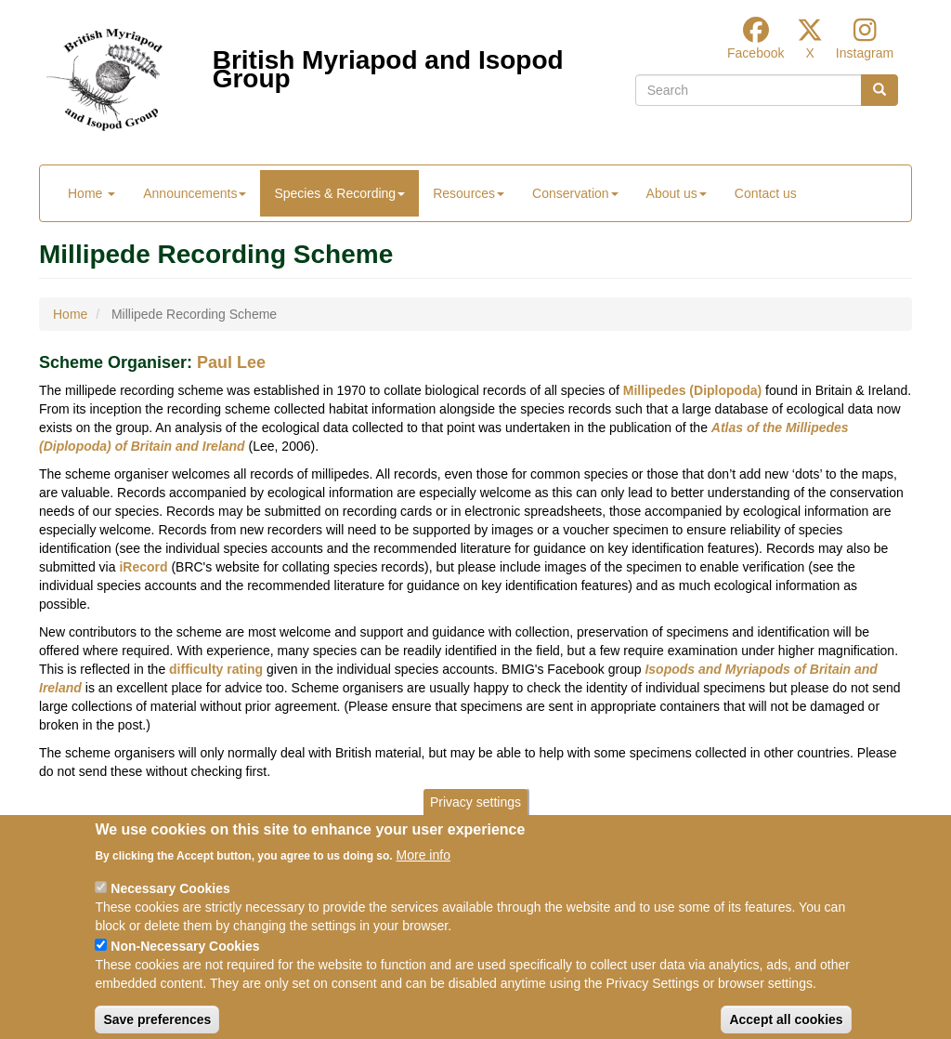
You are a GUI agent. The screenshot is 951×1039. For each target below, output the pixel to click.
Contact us (766, 193)
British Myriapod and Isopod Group (388, 65)
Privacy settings (475, 819)
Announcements (194, 193)
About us (676, 193)
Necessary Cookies (170, 906)
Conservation (575, 193)
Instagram (864, 53)
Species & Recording (339, 193)
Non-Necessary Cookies (185, 963)
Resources (468, 193)
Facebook (755, 53)
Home (91, 193)
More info (423, 872)
